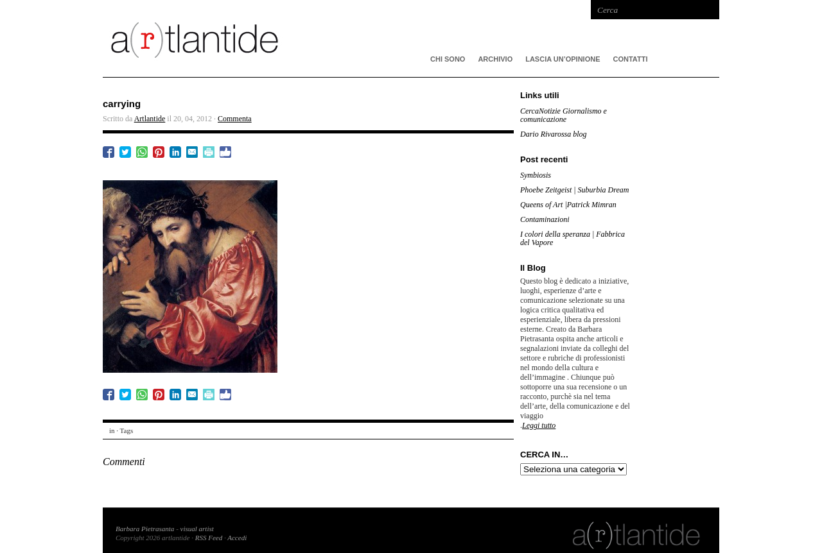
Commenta (235, 118)
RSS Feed (208, 537)
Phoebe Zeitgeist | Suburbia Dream (574, 189)
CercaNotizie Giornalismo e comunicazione (563, 115)
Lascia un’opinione (562, 59)
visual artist (197, 528)
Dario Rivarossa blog (553, 134)
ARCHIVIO (495, 59)
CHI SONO (447, 59)
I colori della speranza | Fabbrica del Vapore (572, 238)
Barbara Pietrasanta (145, 528)
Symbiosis (535, 175)
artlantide (295, 38)
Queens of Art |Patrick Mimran (568, 204)
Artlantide (150, 118)
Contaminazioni (545, 219)
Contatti (630, 59)
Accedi (237, 537)
